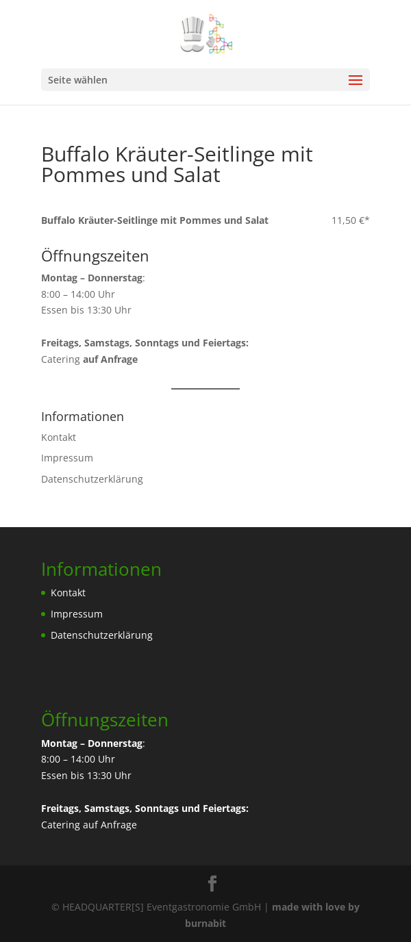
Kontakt (58, 437)
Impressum (67, 457)
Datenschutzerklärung (92, 478)
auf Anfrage (110, 824)
